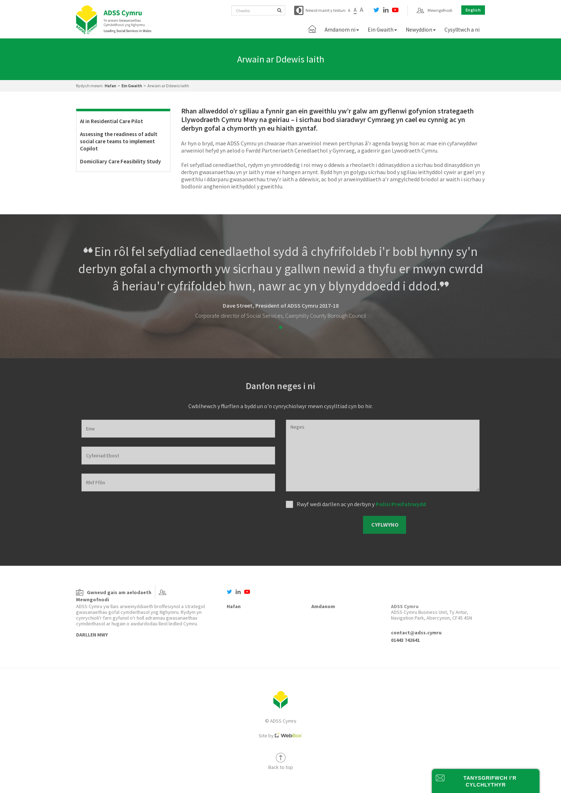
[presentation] (322, 525)
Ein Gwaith (132, 85)
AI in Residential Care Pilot (111, 121)
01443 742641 (405, 640)
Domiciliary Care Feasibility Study (120, 161)
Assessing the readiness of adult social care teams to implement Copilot (118, 141)
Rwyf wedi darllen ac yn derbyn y (361, 504)
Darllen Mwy (92, 635)
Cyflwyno (385, 524)
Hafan (110, 85)
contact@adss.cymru (416, 632)
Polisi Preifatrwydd (401, 504)
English (473, 10)
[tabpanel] (280, 281)
